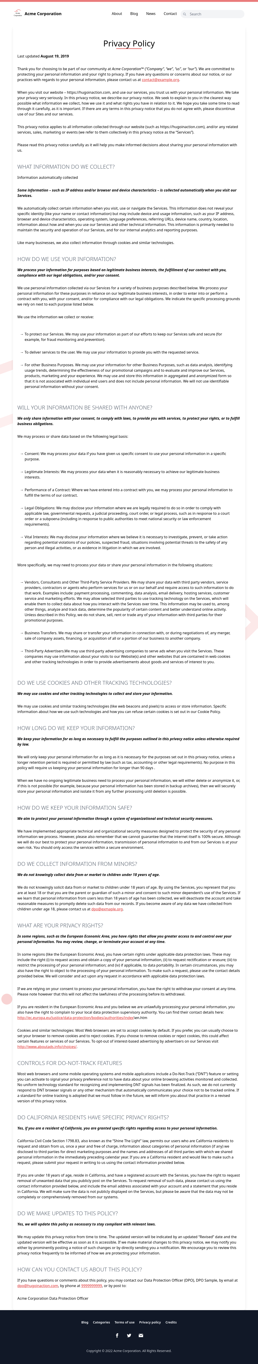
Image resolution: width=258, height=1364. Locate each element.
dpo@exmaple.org (107, 909)
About (117, 13)
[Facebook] (117, 1335)
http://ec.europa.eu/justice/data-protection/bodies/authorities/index (75, 1017)
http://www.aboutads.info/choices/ (47, 1046)
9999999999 (91, 1285)
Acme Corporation (38, 14)
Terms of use (125, 1322)
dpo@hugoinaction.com (37, 1285)
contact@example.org (160, 79)
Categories (101, 1322)
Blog (134, 13)
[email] (140, 1335)
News (150, 13)
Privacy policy (150, 1322)
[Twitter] (129, 1335)
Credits (171, 1322)
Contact (170, 13)
